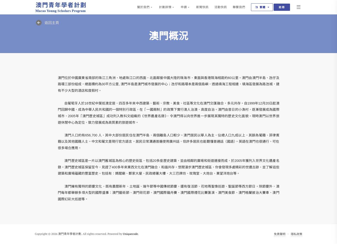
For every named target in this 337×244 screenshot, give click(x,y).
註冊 (282, 7)
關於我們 (145, 7)
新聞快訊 (202, 7)
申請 (185, 7)
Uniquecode (130, 234)
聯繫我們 (239, 7)
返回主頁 (47, 22)
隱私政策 (296, 234)
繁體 (262, 7)
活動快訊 (220, 7)
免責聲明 (279, 234)
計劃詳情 (167, 7)
